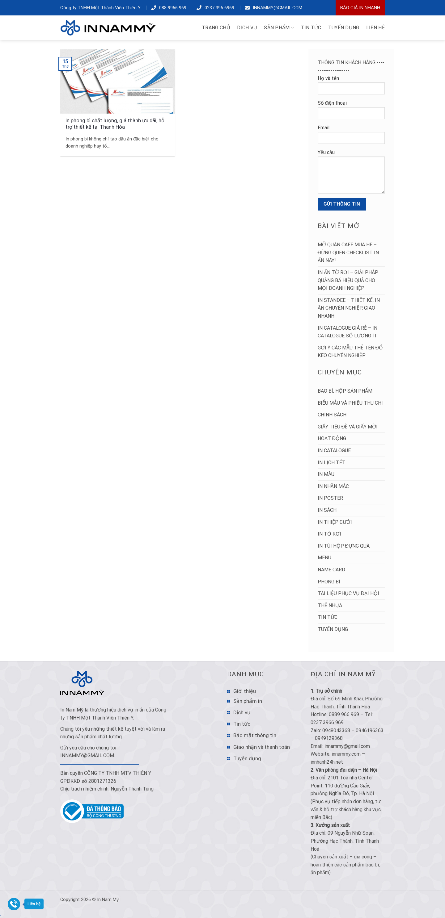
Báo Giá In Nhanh (360, 7)
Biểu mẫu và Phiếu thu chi (350, 403)
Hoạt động (332, 438)
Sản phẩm (279, 28)
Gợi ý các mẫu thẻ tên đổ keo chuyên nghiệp (350, 352)
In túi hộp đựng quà (344, 546)
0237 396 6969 (219, 7)
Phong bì (329, 582)
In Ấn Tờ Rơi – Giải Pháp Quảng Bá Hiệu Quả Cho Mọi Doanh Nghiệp (348, 280)
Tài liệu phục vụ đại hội (348, 593)
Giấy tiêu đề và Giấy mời (348, 427)
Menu (324, 558)
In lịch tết (331, 462)
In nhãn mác (333, 486)
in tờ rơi (329, 534)
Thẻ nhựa (330, 605)
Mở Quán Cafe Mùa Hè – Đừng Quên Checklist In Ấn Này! (348, 252)
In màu (326, 474)
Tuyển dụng (333, 629)
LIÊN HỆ (375, 28)
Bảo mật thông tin (254, 735)
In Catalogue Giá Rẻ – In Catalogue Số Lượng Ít (347, 332)
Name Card (331, 570)
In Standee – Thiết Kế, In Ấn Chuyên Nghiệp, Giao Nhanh (349, 308)
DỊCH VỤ (247, 28)
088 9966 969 (172, 7)
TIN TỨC (311, 28)
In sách (327, 510)
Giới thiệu (244, 691)
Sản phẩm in (247, 701)
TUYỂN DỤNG (343, 28)
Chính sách (332, 415)
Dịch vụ (242, 712)
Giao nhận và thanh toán (261, 747)
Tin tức (327, 617)
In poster (330, 498)
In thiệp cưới (335, 522)
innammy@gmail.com (277, 7)
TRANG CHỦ (216, 28)
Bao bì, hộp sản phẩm (345, 391)
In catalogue (334, 450)
